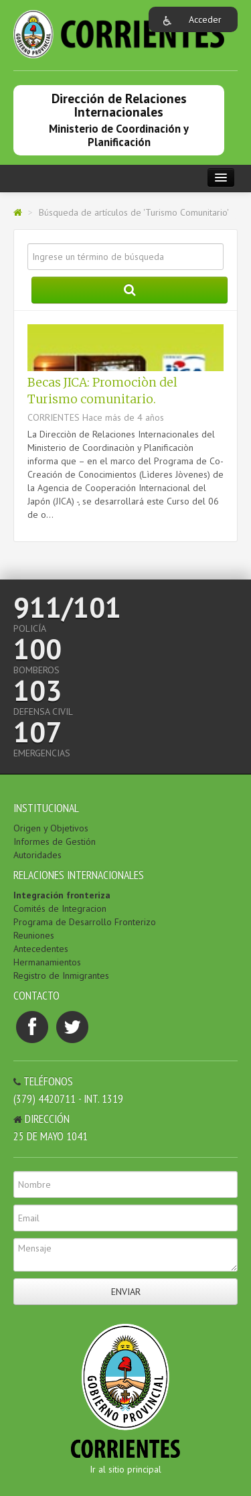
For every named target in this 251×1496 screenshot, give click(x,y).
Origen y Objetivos (50, 828)
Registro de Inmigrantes (61, 975)
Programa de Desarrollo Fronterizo (84, 922)
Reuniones (33, 935)
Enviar (126, 1292)
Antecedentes (40, 949)
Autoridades (37, 855)
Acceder (205, 19)
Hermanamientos (47, 962)
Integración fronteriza (61, 895)
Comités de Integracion (59, 908)
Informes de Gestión (54, 841)
